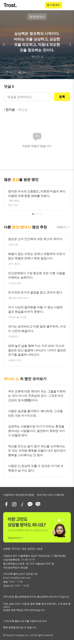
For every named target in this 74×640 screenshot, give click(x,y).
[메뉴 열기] (68, 5)
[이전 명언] (4, 44)
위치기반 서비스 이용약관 (50, 494)
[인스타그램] (14, 504)
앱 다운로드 (53, 4)
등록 (62, 97)
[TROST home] (10, 5)
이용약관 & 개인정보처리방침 (18, 494)
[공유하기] (22, 72)
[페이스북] (6, 504)
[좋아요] (8, 72)
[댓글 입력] (28, 96)
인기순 (10, 110)
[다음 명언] (70, 44)
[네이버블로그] (38, 504)
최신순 (23, 110)
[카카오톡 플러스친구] (30, 504)
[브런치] (22, 504)
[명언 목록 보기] (67, 72)
